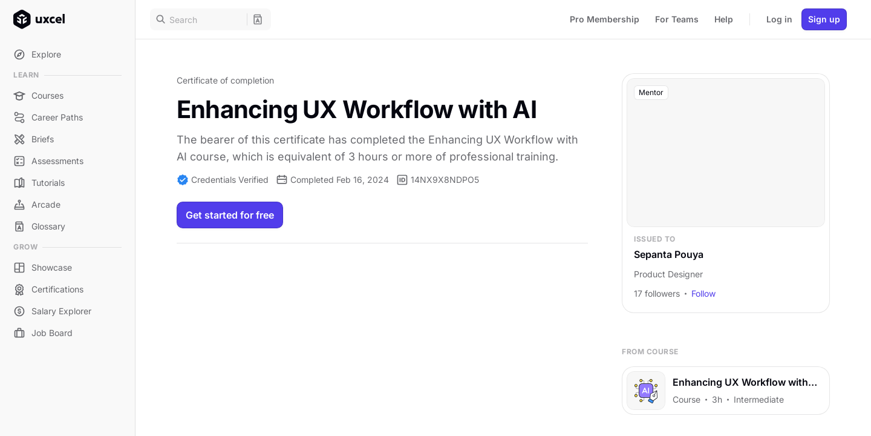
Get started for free (230, 215)
